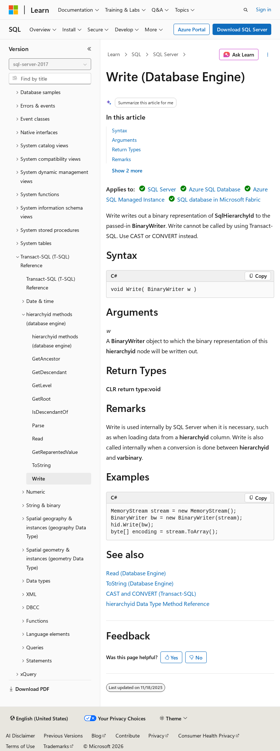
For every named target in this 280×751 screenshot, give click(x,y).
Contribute (128, 735)
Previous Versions (63, 735)
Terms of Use (20, 746)
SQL (136, 54)
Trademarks (56, 746)
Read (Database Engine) (136, 573)
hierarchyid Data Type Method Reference (157, 603)
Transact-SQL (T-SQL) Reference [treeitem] (50, 283)
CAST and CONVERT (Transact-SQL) (151, 593)
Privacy (156, 735)
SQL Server (165, 54)
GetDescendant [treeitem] (49, 372)
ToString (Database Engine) (140, 583)
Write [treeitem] (38, 478)
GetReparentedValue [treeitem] (55, 451)
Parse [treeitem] (38, 425)
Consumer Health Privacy (206, 735)
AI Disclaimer (20, 735)
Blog (96, 735)
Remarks (121, 159)
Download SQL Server (242, 29)
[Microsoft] (13, 10)
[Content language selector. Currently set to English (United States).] (39, 718)
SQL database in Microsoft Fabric (219, 199)
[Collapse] (89, 48)
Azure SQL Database (214, 189)
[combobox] (50, 64)
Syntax (119, 130)
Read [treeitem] (37, 438)
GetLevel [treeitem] (41, 385)
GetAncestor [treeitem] (46, 358)
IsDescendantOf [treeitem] (50, 411)
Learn (114, 54)
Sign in (263, 9)
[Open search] (245, 9)
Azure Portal (192, 29)
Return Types (126, 149)
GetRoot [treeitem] (41, 398)
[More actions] (267, 55)
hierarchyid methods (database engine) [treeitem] (55, 341)
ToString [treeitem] (41, 465)
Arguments (124, 139)
